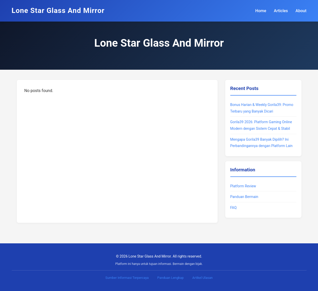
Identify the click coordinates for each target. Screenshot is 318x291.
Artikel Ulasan (202, 278)
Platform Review (243, 186)
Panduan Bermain (244, 197)
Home (260, 10)
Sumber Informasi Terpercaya (127, 278)
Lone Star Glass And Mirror (58, 10)
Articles (281, 10)
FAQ (233, 208)
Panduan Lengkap (170, 278)
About (301, 10)
